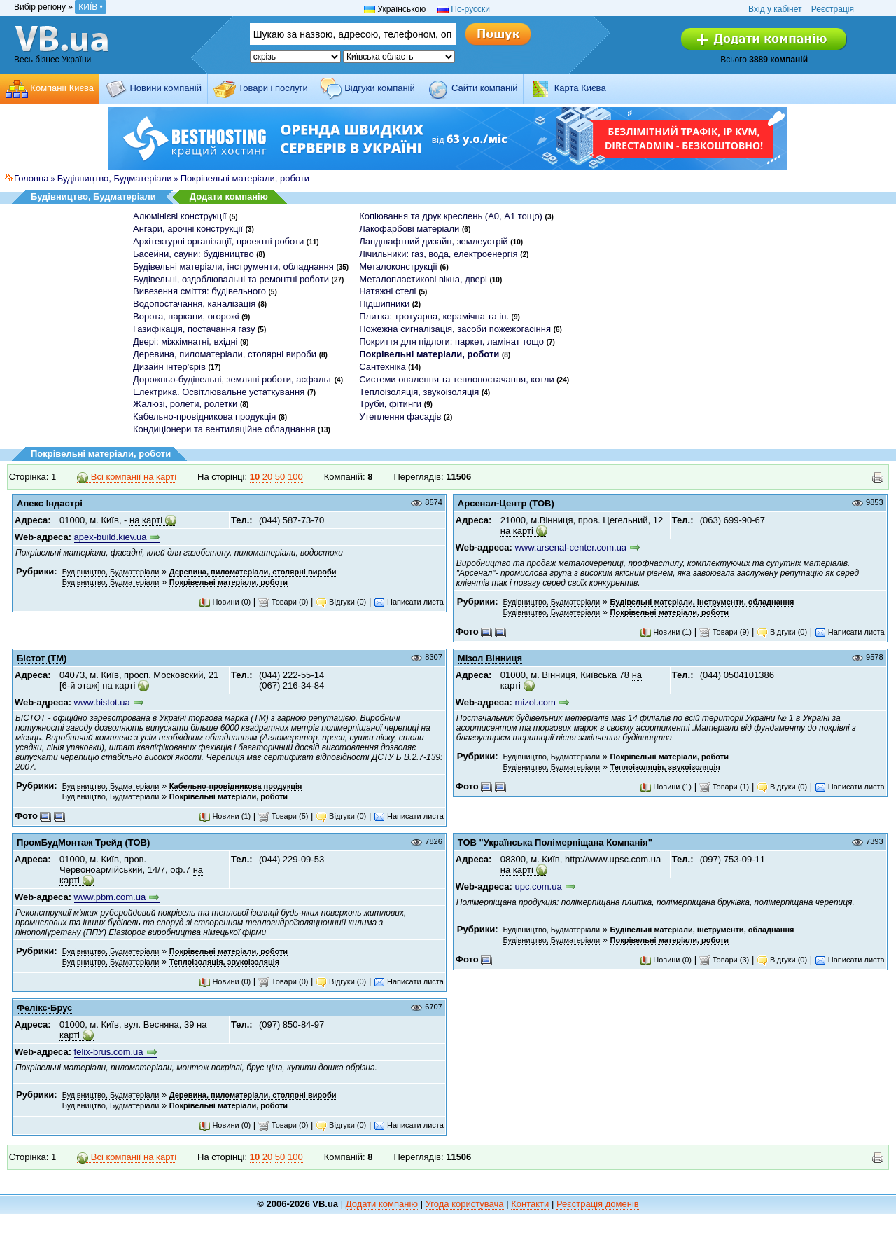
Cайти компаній (484, 88)
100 (295, 476)
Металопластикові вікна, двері (423, 279)
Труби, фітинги (390, 404)
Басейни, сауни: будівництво (193, 254)
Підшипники (384, 303)
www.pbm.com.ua (110, 897)
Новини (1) (666, 632)
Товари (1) (724, 786)
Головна (31, 178)
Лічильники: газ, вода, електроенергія (438, 254)
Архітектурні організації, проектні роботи (218, 241)
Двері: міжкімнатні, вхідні (185, 341)
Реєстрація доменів (597, 1204)
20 (267, 476)
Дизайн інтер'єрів (169, 366)
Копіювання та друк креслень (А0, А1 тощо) (450, 216)
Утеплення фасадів (400, 416)
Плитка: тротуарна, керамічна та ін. (434, 316)
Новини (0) (225, 602)
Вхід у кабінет (775, 9)
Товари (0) (283, 602)
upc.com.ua (537, 886)
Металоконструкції (398, 266)
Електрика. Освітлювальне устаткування (218, 392)
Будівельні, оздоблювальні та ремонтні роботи (231, 279)
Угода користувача (465, 1204)
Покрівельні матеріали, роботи (245, 178)
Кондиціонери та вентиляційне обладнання (224, 429)
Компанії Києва (62, 88)
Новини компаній (165, 88)
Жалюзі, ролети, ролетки (185, 404)
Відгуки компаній (379, 88)
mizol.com (535, 702)
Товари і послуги (273, 88)
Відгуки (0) (341, 602)
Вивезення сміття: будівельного (199, 291)
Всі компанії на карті (126, 477)
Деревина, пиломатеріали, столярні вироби (224, 354)
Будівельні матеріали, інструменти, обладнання (233, 266)
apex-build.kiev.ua (110, 537)
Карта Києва (580, 88)
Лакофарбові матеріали (409, 228)
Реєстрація (832, 9)
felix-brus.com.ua (109, 1052)
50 (280, 476)
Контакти (530, 1204)
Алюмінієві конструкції (180, 216)
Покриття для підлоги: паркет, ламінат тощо (451, 341)
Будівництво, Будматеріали (114, 178)
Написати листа (409, 602)
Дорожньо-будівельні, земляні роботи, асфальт (232, 379)
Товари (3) (724, 959)
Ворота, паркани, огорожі (186, 316)
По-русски (470, 9)
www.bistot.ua (102, 702)
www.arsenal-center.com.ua (570, 547)
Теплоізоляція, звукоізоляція (419, 392)
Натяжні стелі (387, 291)
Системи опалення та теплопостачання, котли (456, 379)
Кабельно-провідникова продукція (204, 416)
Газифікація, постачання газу (194, 329)
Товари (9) (724, 632)
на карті (146, 520)
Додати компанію (229, 196)
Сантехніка (382, 366)
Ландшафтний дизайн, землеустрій (433, 241)
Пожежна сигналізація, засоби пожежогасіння (455, 329)
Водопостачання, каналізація (194, 303)
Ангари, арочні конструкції (188, 228)
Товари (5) (283, 816)
